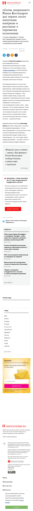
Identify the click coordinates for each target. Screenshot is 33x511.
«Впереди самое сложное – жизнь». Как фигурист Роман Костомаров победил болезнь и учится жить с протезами (16, 157)
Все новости (8, 282)
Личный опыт (8, 329)
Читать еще (24, 168)
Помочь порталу (13, 209)
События (6, 346)
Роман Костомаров (7, 217)
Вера (5, 316)
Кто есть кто (7, 327)
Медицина (7, 332)
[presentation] (16, 381)
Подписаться (16, 386)
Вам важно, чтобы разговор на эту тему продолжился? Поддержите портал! (17, 180)
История (6, 321)
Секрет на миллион (9, 70)
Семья (6, 343)
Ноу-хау (6, 335)
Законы (6, 318)
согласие (18, 389)
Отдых (6, 340)
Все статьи (7, 352)
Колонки (6, 324)
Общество (7, 338)
